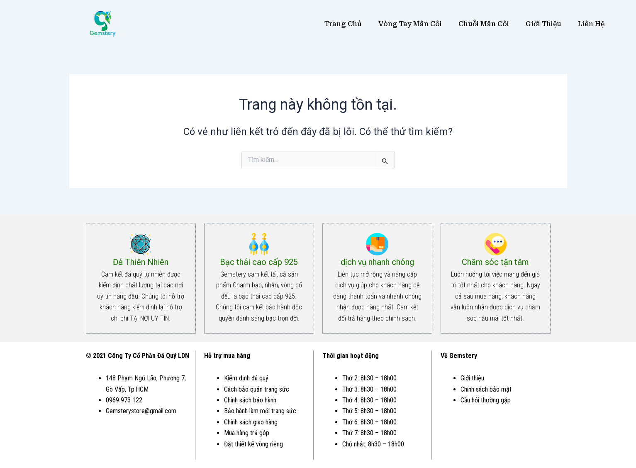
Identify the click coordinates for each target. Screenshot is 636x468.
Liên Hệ (591, 24)
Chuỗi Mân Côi (483, 24)
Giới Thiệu (543, 24)
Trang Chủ (343, 24)
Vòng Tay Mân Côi (410, 24)
